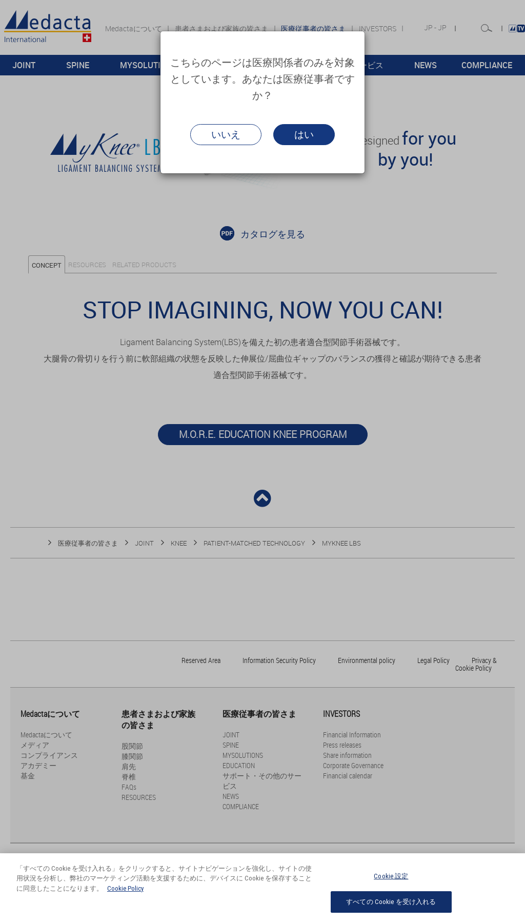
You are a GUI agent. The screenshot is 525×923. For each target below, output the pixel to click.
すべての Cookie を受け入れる (391, 902)
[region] (262, 888)
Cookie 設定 (391, 876)
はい (304, 134)
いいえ (225, 134)
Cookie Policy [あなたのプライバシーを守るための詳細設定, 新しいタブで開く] (125, 888)
